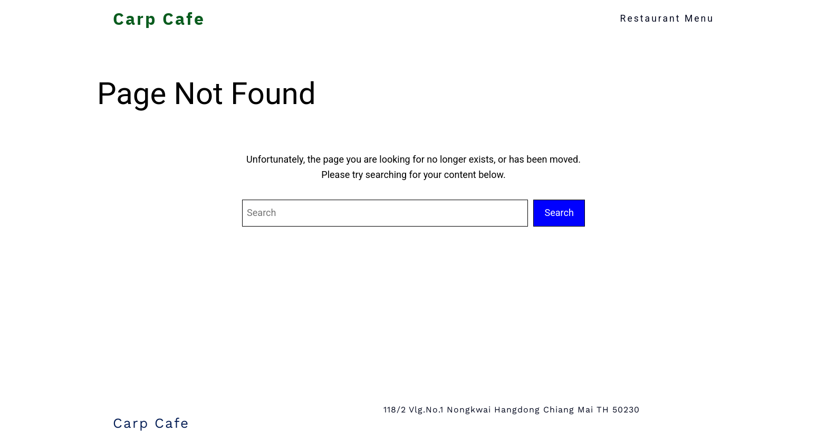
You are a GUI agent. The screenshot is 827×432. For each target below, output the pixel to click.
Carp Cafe (159, 18)
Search (559, 212)
